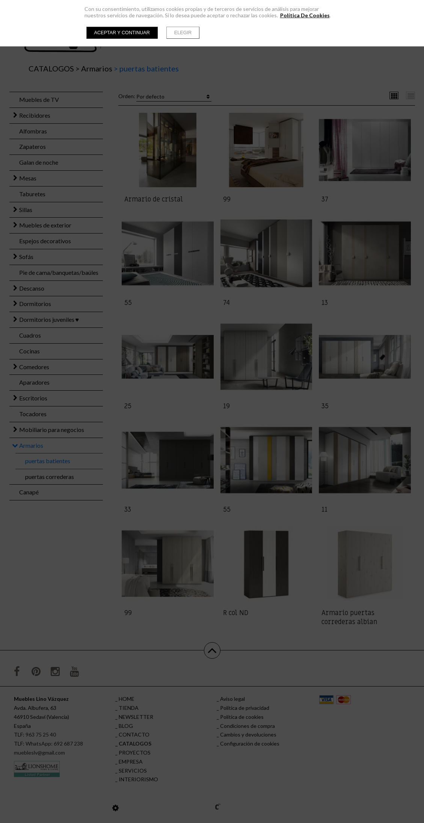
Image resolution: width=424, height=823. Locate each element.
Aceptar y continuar (122, 32)
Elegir (183, 32)
